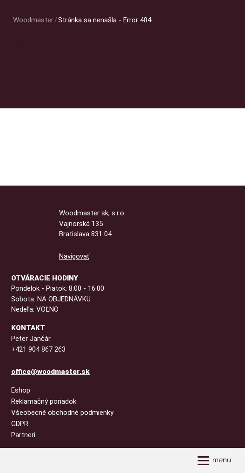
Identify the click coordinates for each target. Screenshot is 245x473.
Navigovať (74, 256)
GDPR (19, 424)
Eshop (20, 390)
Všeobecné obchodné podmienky (62, 412)
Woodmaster (33, 20)
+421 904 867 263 (38, 349)
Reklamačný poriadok (43, 401)
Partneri (23, 435)
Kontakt (28, 328)
